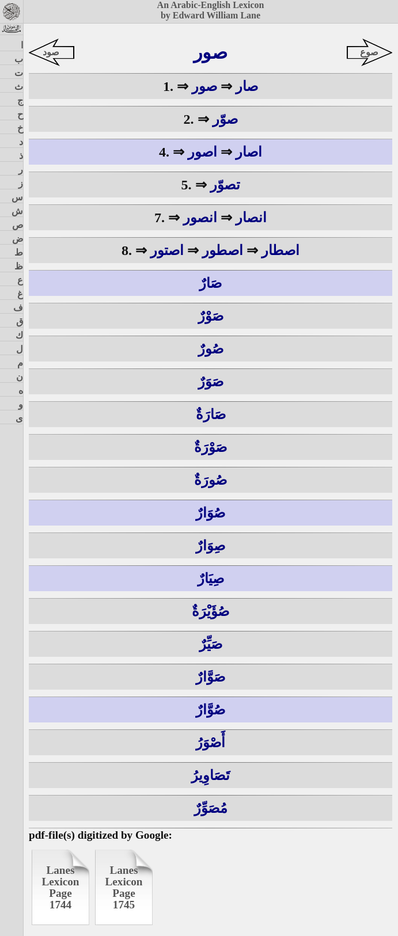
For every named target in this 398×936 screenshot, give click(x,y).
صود (51, 52)
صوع (369, 52)
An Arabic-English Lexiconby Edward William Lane (210, 10)
